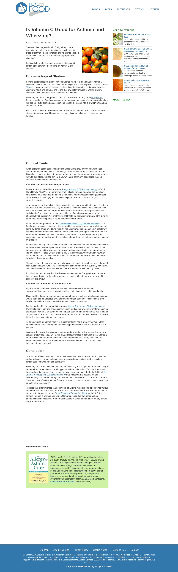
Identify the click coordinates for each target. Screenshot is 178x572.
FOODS (96, 9)
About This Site (61, 550)
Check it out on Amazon (62, 482)
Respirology (96, 97)
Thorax (29, 87)
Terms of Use (119, 550)
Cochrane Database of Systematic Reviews (79, 223)
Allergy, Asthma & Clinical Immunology (79, 189)
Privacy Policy (81, 550)
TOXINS (139, 9)
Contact (135, 550)
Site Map (43, 550)
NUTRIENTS (123, 9)
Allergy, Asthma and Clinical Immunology (86, 306)
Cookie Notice (100, 550)
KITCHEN (154, 9)
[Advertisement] (67, 138)
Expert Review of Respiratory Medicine (72, 393)
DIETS (108, 9)
